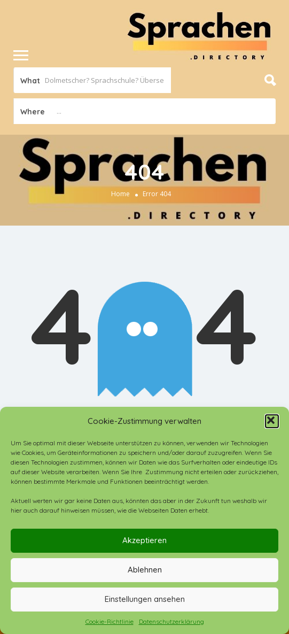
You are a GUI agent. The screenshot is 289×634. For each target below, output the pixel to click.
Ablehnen (145, 570)
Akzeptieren (144, 540)
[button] (271, 421)
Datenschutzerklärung (171, 621)
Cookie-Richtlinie (109, 621)
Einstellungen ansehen (145, 599)
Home (120, 193)
